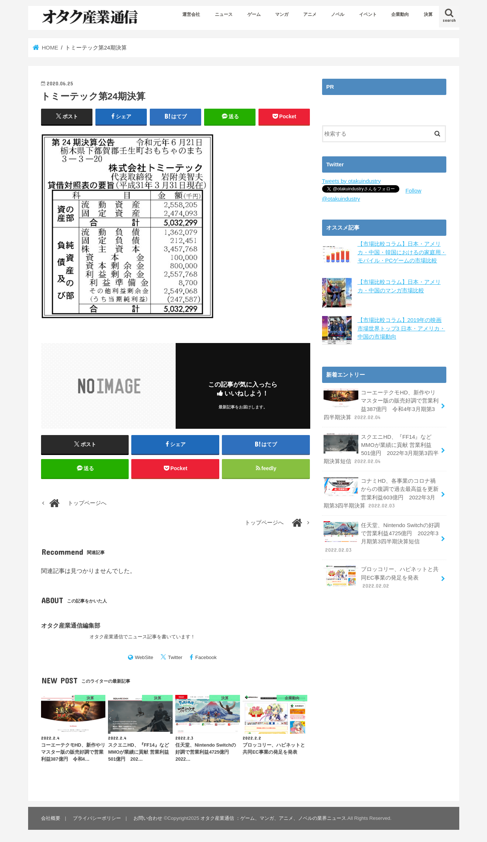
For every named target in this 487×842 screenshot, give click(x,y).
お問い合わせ (147, 818)
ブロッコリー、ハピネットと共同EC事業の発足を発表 (381, 577)
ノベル (337, 14)
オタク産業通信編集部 (70, 625)
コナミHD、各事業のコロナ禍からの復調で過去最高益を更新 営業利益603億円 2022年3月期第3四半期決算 (381, 493)
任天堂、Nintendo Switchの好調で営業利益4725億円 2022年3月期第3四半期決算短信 (382, 537)
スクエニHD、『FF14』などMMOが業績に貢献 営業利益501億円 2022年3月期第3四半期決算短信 (381, 449)
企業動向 (400, 14)
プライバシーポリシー (97, 818)
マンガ (281, 14)
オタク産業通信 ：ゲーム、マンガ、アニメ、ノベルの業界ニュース (273, 818)
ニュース (224, 14)
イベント (368, 14)
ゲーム (254, 14)
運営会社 (191, 14)
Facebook (206, 657)
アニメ (310, 14)
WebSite (144, 657)
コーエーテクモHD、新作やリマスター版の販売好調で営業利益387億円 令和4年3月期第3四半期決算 (381, 404)
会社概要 (50, 818)
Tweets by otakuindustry (351, 181)
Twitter (175, 657)
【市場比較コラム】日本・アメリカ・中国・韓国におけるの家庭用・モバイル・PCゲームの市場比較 (402, 252)
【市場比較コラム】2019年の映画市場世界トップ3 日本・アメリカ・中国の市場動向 (401, 328)
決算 (428, 14)
